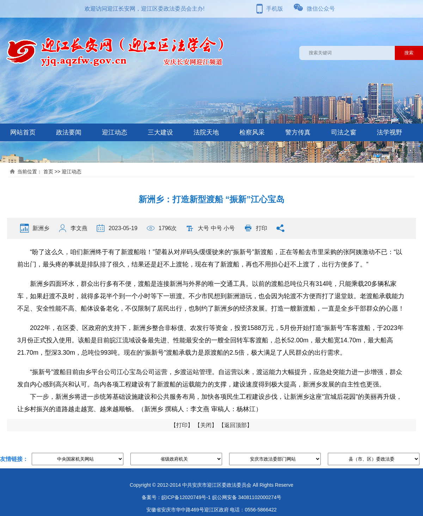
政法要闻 (68, 132)
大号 (203, 228)
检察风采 (252, 132)
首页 (48, 171)
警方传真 (298, 132)
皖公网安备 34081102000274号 (247, 497)
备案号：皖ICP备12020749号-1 (176, 497)
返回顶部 (235, 425)
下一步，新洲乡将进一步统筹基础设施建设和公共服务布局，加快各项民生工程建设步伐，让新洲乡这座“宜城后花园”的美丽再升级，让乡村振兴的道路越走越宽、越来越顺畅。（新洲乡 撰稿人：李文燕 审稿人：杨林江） (209, 403)
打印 (261, 228)
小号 (229, 228)
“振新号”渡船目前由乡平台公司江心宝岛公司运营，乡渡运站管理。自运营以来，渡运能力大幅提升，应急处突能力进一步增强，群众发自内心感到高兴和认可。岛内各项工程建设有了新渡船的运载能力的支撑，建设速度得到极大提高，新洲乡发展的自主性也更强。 (209, 378)
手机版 (274, 9)
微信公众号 (321, 9)
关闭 (206, 425)
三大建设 (160, 132)
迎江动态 (114, 132)
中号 (216, 228)
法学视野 (389, 132)
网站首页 (23, 132)
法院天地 (206, 132)
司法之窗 (343, 132)
